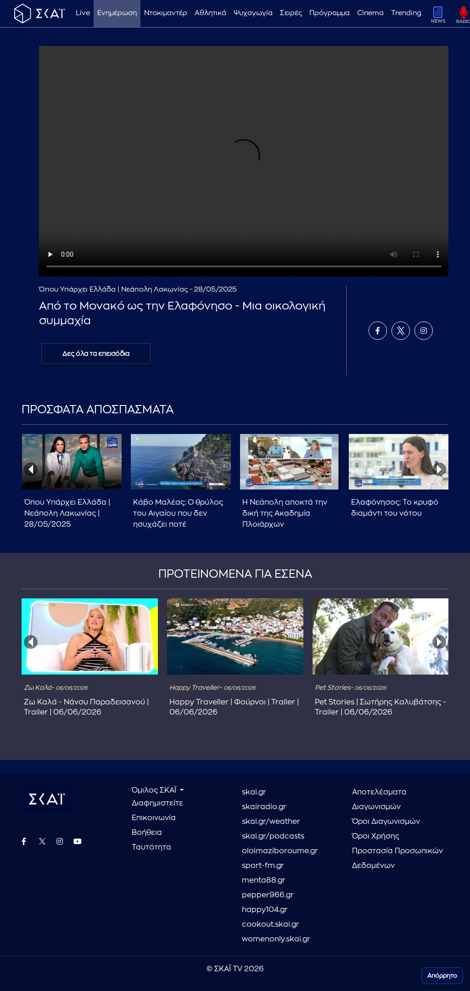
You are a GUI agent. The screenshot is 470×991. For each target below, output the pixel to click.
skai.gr (254, 792)
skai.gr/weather (271, 821)
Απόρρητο (442, 976)
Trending (406, 13)
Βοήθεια (147, 832)
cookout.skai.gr (270, 924)
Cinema (370, 13)
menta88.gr (263, 880)
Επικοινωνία (154, 818)
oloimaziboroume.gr (280, 851)
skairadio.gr (264, 807)
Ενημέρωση (117, 13)
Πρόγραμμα (329, 13)
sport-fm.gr (263, 865)
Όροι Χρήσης (375, 836)
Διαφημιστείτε (157, 803)
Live (83, 13)
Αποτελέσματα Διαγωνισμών (379, 799)
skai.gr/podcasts (273, 836)
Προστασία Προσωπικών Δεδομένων (397, 858)
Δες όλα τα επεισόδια (95, 353)
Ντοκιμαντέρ (165, 13)
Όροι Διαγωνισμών (386, 821)
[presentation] (31, 469)
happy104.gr (265, 909)
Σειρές (291, 13)
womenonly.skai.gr (276, 939)
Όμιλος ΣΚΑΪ (155, 790)
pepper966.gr (268, 895)
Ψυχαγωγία (253, 13)
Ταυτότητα (151, 847)
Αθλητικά (210, 13)
